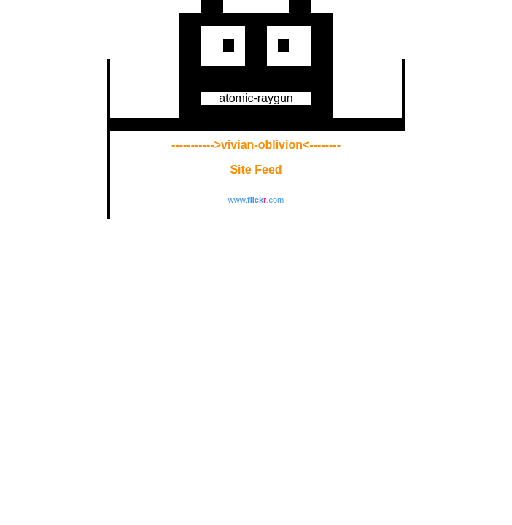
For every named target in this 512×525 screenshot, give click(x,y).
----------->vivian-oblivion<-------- (256, 145)
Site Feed (256, 169)
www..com (256, 199)
